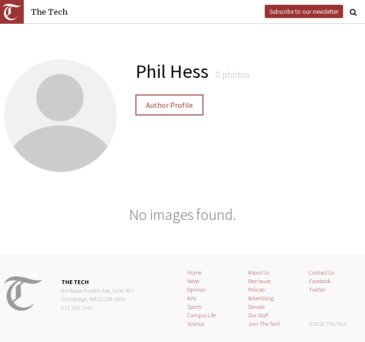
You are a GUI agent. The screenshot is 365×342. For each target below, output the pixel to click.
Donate (256, 306)
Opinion (196, 289)
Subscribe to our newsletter (303, 11)
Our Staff (258, 315)
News (193, 281)
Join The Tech (264, 323)
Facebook (320, 281)
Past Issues (259, 281)
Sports (194, 306)
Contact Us (321, 272)
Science (195, 323)
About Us (258, 272)
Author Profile (169, 105)
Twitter (317, 289)
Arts (191, 298)
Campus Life (201, 315)
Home (194, 272)
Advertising (261, 298)
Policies (256, 289)
